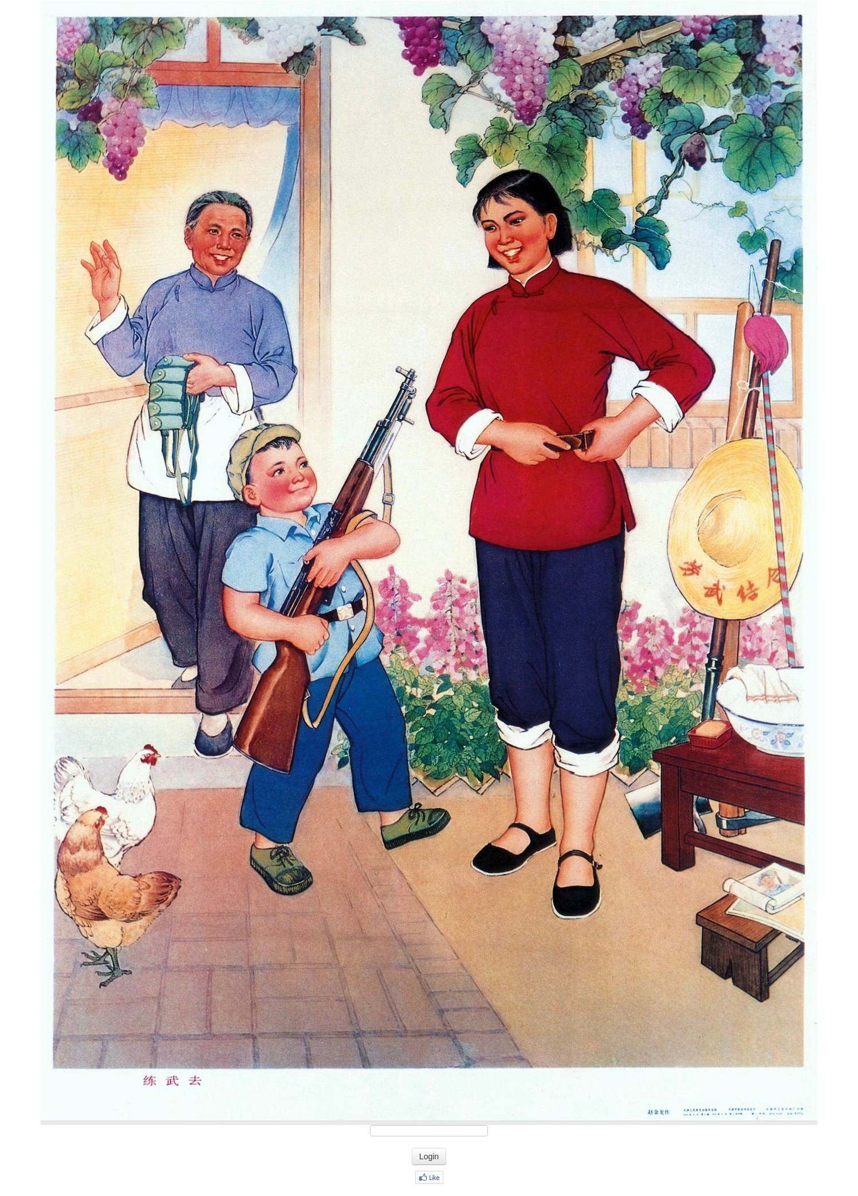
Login (429, 1156)
